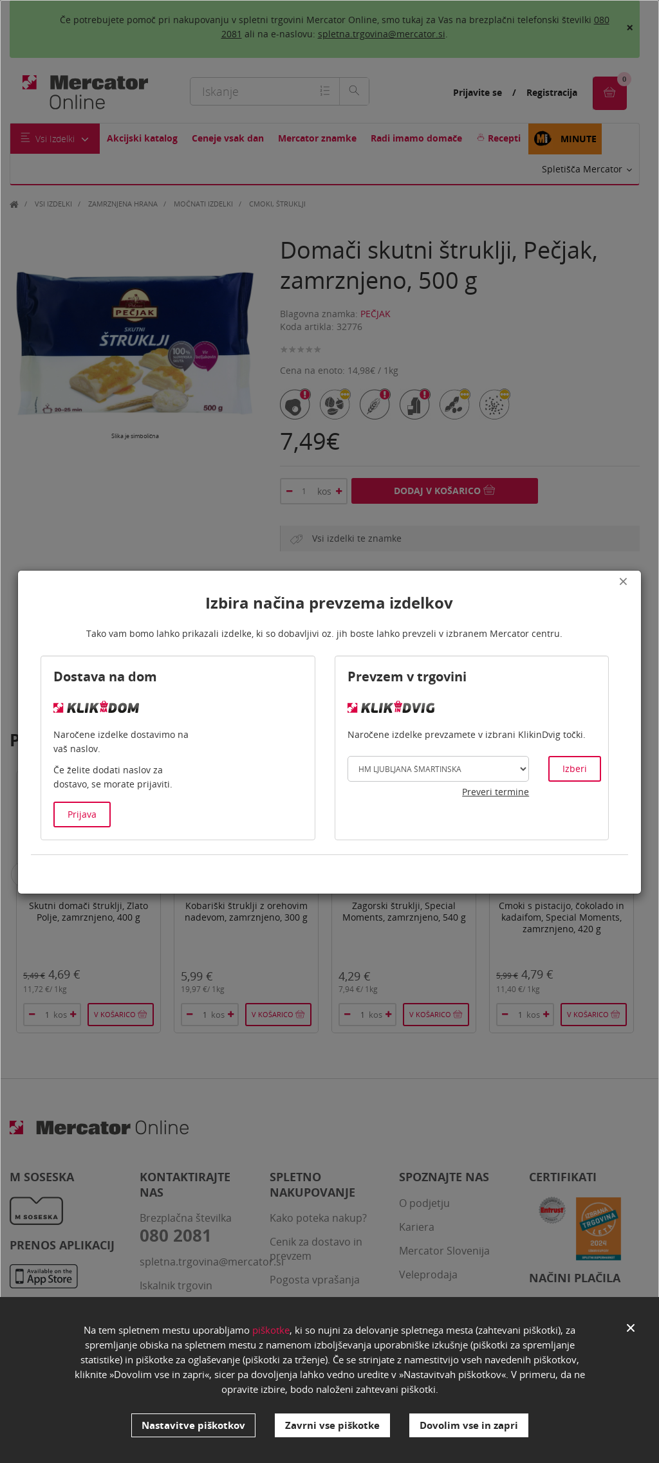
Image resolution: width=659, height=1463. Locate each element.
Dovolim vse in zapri (469, 1425)
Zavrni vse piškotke (332, 1425)
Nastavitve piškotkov (193, 1425)
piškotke (271, 1330)
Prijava (82, 814)
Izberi (574, 768)
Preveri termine (495, 792)
